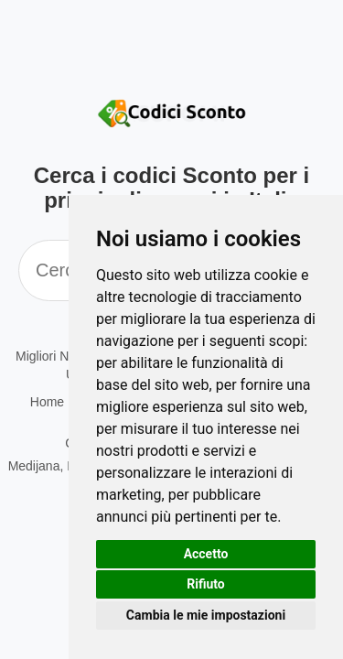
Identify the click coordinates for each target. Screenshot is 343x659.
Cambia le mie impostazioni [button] (205, 615)
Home (47, 401)
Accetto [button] (206, 553)
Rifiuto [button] (206, 584)
